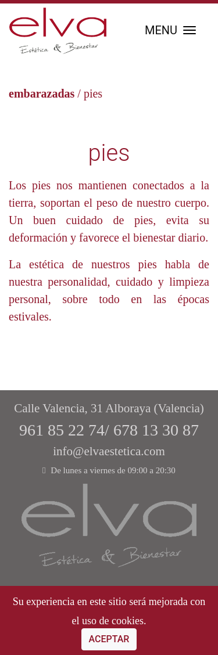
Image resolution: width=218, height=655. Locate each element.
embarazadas (41, 93)
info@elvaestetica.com (109, 451)
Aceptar (109, 639)
